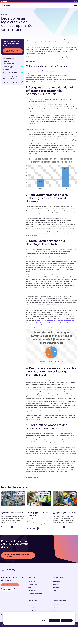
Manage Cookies (42, 620)
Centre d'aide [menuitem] (4, 1)
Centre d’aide (8, 589)
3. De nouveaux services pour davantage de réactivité (41, 77)
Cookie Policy (58, 616)
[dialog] (39, 618)
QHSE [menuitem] (54, 590)
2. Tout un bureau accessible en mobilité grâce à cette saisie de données (47, 75)
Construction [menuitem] (31, 604)
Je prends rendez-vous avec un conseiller (12, 50)
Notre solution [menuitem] (31, 581)
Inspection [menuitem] (56, 587)
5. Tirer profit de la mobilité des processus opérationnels (42, 82)
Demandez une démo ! (32, 477)
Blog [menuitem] (29, 587)
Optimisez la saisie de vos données (36, 129)
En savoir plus (5, 527)
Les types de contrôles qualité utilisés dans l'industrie (10, 77)
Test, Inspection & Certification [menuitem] (36, 610)
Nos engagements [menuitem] (58, 604)
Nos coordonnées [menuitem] (32, 584)
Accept (54, 620)
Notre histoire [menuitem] (56, 610)
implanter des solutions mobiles (46, 251)
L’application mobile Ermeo (34, 433)
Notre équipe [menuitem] (56, 607)
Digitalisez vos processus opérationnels (37, 293)
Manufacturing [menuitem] (32, 607)
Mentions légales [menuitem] (32, 590)
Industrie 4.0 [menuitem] (56, 581)
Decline (67, 620)
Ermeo (64, 387)
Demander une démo (10, 585)
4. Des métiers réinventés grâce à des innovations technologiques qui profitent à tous (51, 79)
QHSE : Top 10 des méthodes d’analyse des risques (10, 62)
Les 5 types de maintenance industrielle (10, 73)
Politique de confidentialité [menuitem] (35, 593)
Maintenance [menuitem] (56, 584)
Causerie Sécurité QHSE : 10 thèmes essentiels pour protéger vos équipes (11, 68)
